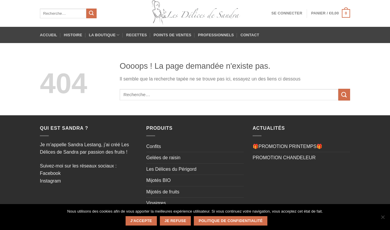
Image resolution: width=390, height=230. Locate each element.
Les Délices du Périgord (171, 169)
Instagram (50, 180)
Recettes (136, 35)
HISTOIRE (73, 35)
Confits (153, 146)
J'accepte (141, 221)
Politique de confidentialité (231, 221)
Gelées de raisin (163, 157)
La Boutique (104, 35)
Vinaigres (156, 203)
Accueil (48, 35)
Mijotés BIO (158, 180)
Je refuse (175, 221)
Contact (249, 35)
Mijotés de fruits (162, 191)
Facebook (50, 173)
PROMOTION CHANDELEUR (284, 157)
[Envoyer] (91, 14)
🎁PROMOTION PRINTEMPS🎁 (287, 146)
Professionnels (216, 35)
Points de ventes (172, 35)
